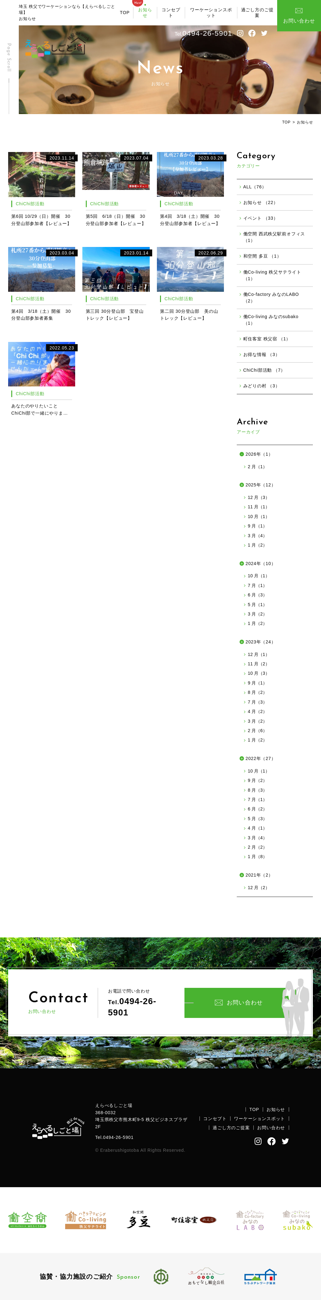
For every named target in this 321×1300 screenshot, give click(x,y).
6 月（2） (257, 808)
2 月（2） (257, 847)
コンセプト (171, 12)
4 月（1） (257, 828)
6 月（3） (257, 594)
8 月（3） (257, 790)
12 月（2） (258, 887)
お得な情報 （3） (261, 354)
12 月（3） (258, 497)
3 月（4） (257, 535)
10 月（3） (258, 673)
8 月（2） (257, 692)
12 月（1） (258, 654)
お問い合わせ (239, 1003)
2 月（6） (257, 730)
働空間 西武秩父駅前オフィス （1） (274, 237)
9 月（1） (257, 525)
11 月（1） (258, 506)
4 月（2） (257, 711)
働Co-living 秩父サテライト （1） (272, 275)
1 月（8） (257, 856)
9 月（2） (257, 780)
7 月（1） (257, 585)
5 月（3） (257, 818)
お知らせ (145, 12)
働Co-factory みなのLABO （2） (271, 297)
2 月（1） (257, 466)
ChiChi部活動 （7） (264, 370)
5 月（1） (257, 604)
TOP (125, 12)
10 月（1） (258, 516)
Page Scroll (8, 57)
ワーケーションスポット (211, 12)
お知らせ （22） (260, 202)
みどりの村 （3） (261, 385)
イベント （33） (260, 218)
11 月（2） (258, 663)
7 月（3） (257, 702)
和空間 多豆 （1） (262, 256)
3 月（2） (257, 613)
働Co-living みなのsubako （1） (271, 320)
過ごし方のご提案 (257, 12)
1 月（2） (257, 545)
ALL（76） (255, 186)
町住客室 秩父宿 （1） (267, 338)
